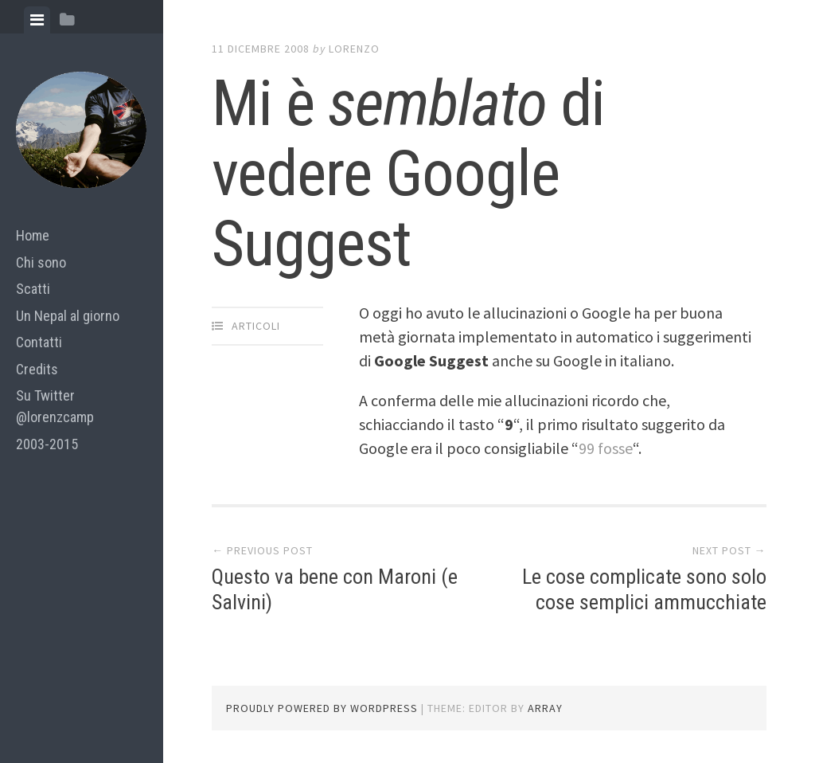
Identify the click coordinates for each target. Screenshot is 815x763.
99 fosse (606, 448)
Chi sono (41, 262)
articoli (256, 326)
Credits (37, 369)
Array (545, 708)
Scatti (33, 288)
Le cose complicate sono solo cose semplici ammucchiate (644, 589)
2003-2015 (47, 444)
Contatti (39, 342)
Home (32, 235)
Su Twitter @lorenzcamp (55, 406)
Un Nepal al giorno (67, 315)
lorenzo (354, 48)
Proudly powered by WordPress (322, 708)
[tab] (37, 19)
